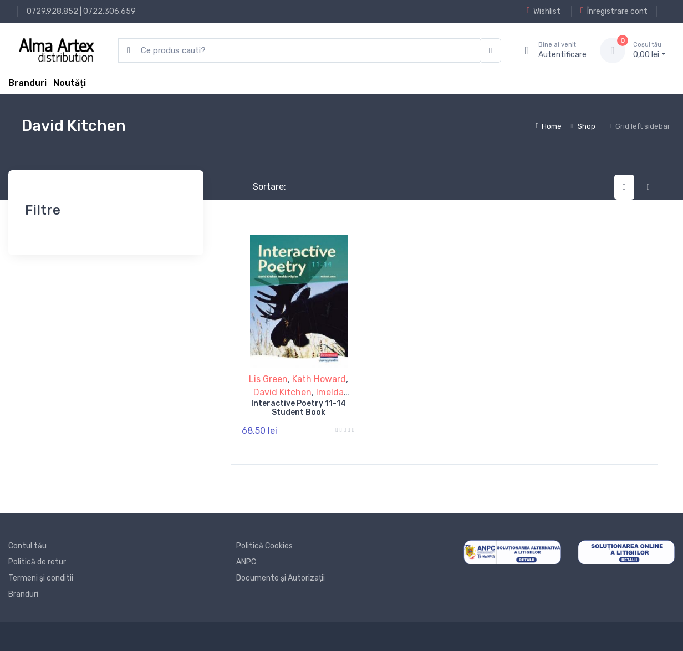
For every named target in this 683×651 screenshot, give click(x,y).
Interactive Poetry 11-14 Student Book (298, 408)
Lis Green (268, 379)
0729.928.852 (52, 11)
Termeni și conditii (40, 578)
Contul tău (27, 546)
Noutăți (69, 83)
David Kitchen (282, 392)
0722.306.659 (109, 11)
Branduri (27, 83)
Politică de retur (37, 562)
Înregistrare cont (614, 11)
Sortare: (260, 186)
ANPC (246, 562)
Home (549, 126)
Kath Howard (319, 379)
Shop (586, 126)
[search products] (299, 50)
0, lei (649, 49)
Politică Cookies (264, 546)
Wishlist (543, 11)
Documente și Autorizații (280, 578)
